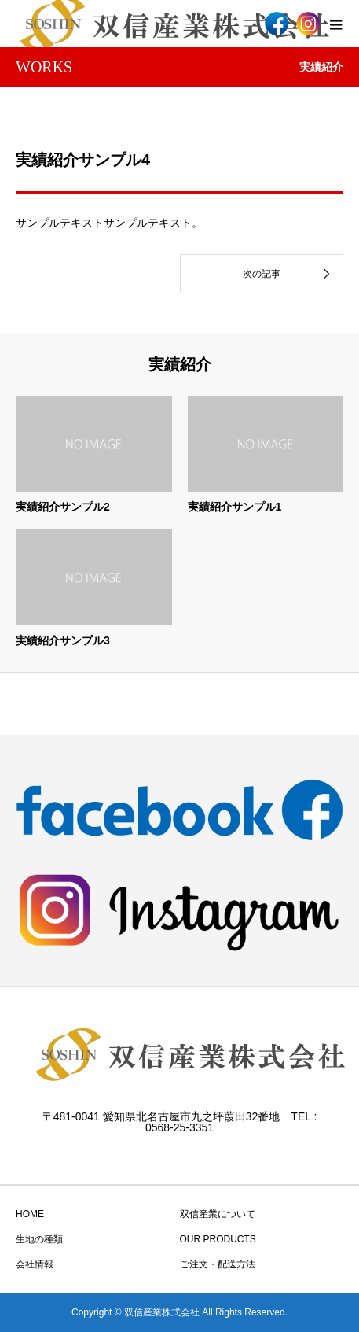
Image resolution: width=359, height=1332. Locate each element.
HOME (30, 1213)
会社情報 (34, 1264)
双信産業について (217, 1213)
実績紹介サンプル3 (63, 640)
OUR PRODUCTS (218, 1239)
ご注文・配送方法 (217, 1264)
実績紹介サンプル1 (235, 506)
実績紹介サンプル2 (63, 506)
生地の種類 (39, 1239)
